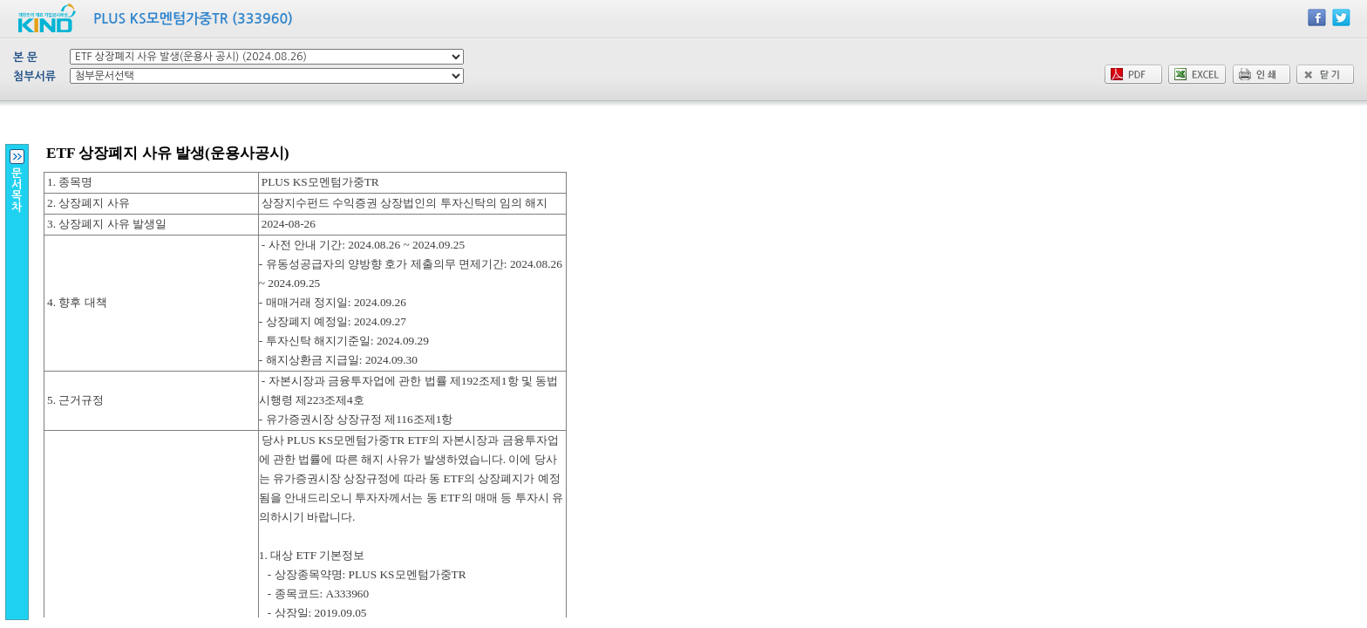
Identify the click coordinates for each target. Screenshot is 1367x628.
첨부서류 (34, 76)
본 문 (25, 57)
